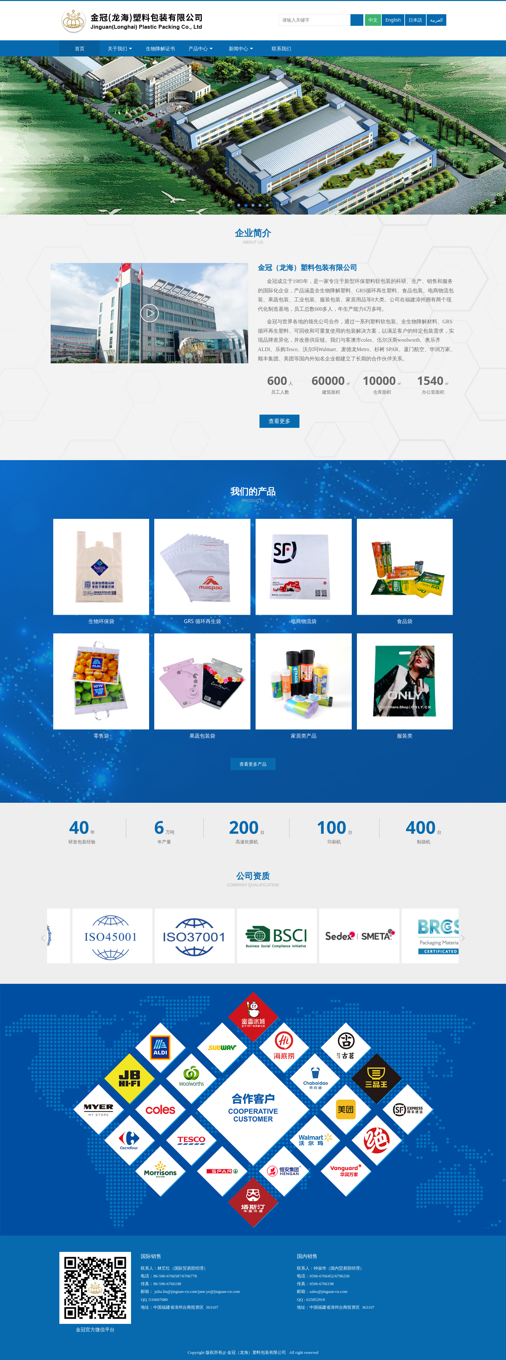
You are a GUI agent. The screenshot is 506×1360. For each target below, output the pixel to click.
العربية (436, 20)
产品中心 (200, 48)
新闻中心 (241, 48)
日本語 (415, 20)
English (393, 20)
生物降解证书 (160, 48)
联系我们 (281, 48)
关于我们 (120, 48)
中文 (373, 20)
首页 (80, 48)
